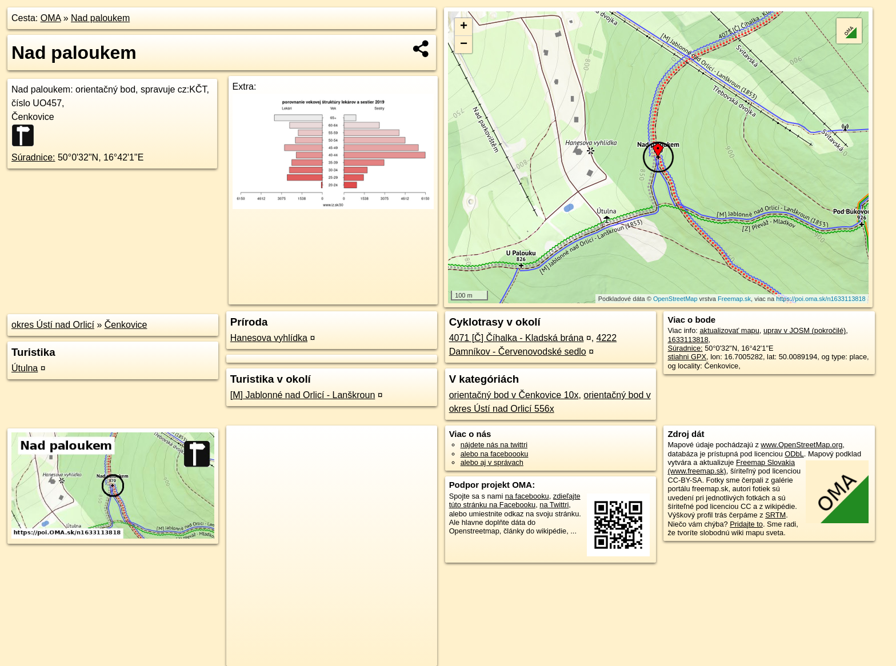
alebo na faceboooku (495, 454)
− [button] (463, 44)
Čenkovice (126, 325)
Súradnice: (33, 157)
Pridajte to (746, 524)
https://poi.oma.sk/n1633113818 (821, 298)
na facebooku (527, 496)
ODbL (794, 454)
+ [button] (463, 26)
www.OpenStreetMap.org (801, 444)
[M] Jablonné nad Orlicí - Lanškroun (302, 395)
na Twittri (554, 504)
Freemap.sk (734, 298)
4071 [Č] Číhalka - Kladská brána (516, 338)
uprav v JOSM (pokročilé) (804, 330)
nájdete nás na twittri (494, 444)
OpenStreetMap (675, 298)
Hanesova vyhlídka (268, 338)
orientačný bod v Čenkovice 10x (514, 395)
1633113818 (687, 339)
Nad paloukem (100, 18)
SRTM (775, 515)
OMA (51, 18)
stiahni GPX (686, 356)
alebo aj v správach (492, 462)
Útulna (24, 368)
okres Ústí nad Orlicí (52, 325)
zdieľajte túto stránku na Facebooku (515, 500)
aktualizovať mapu (729, 330)
